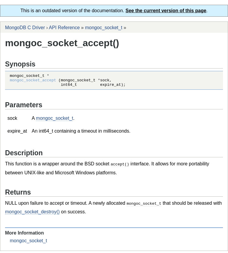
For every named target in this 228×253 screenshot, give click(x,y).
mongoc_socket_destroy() (32, 213)
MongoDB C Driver (25, 27)
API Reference (64, 27)
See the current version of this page (166, 10)
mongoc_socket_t (103, 27)
